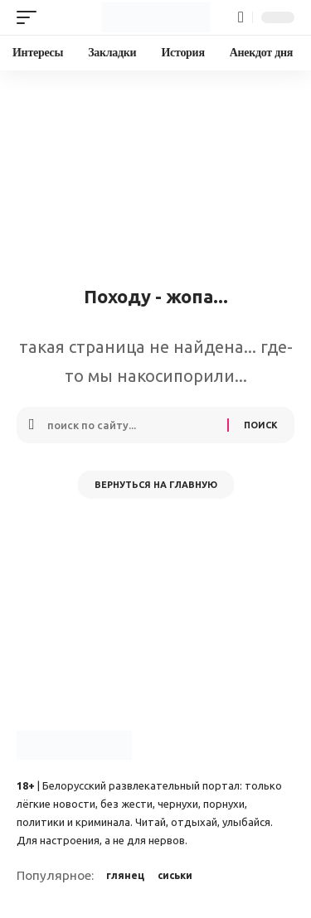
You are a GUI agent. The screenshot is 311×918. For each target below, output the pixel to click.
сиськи (175, 875)
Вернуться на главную (156, 485)
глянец (125, 875)
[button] (31, 17)
